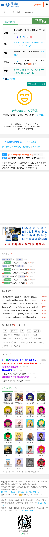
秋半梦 (7, 283)
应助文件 (20, 259)
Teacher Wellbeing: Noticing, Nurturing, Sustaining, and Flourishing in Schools (21, 307)
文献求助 (20, 266)
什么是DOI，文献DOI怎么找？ (14, 374)
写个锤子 (8, 273)
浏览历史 (31, 142)
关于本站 (12, 492)
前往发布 (41, 115)
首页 (6, 12)
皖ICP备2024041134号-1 (10, 495)
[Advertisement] (24, 197)
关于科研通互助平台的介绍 (13, 381)
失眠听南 (8, 280)
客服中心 (36, 492)
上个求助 (9, 79)
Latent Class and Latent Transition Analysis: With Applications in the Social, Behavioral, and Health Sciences (21, 317)
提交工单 (32, 84)
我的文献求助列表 (12, 142)
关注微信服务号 (24, 531)
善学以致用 (6, 259)
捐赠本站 (29, 12)
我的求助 (16, 12)
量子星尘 (5, 276)
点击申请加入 (27, 511)
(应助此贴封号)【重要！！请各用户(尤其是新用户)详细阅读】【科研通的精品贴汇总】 (21, 297)
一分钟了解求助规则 (11, 147)
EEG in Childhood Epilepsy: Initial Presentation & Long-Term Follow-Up (21, 314)
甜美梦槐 (8, 269)
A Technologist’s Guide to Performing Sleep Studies (21, 310)
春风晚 (4, 266)
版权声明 (4, 492)
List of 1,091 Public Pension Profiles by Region (21, 304)
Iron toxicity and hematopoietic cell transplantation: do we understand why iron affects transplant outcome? (21, 300)
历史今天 (36, 147)
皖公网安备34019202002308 (30, 495)
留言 (42, 84)
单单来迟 (8, 263)
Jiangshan (18, 61)
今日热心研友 (7, 388)
